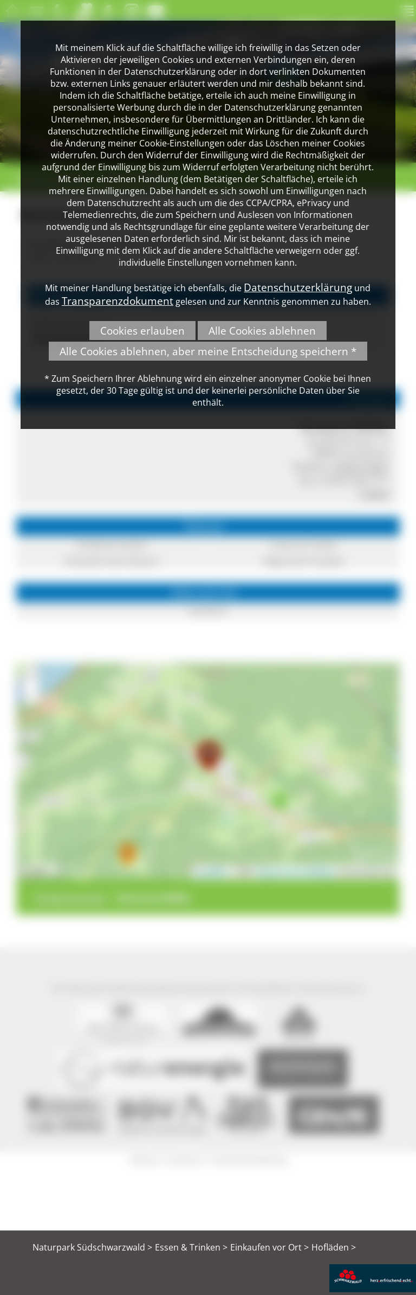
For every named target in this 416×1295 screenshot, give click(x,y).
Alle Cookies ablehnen (262, 330)
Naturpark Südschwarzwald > (92, 1247)
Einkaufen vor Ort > (269, 1247)
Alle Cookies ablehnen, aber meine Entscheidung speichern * (208, 351)
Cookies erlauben (142, 330)
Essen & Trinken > (191, 1247)
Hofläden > (333, 1247)
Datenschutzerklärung (298, 287)
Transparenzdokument (117, 300)
